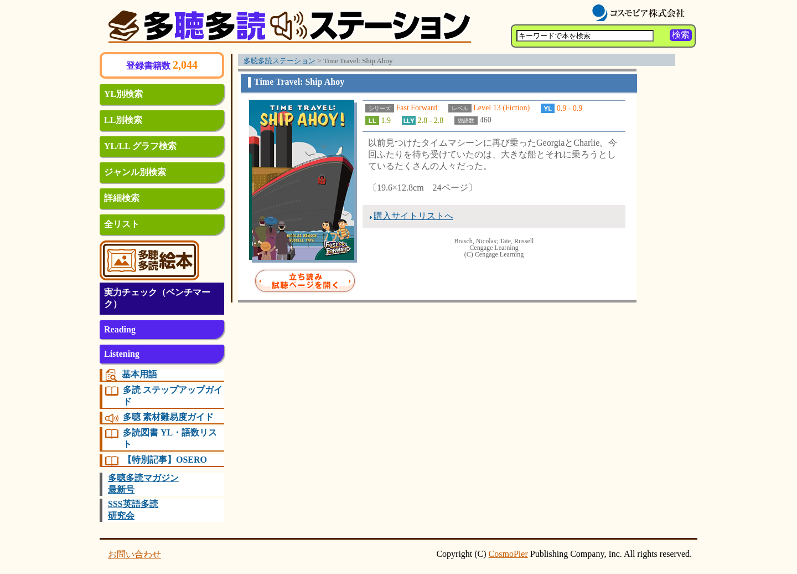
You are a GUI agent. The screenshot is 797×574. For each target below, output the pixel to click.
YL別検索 (123, 94)
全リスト (121, 224)
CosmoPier (508, 553)
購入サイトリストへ (413, 216)
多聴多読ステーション (279, 61)
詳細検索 (121, 198)
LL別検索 (123, 120)
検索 (681, 34)
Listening (121, 353)
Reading (120, 329)
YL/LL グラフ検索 (140, 146)
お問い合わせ (134, 554)
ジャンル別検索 (135, 172)
